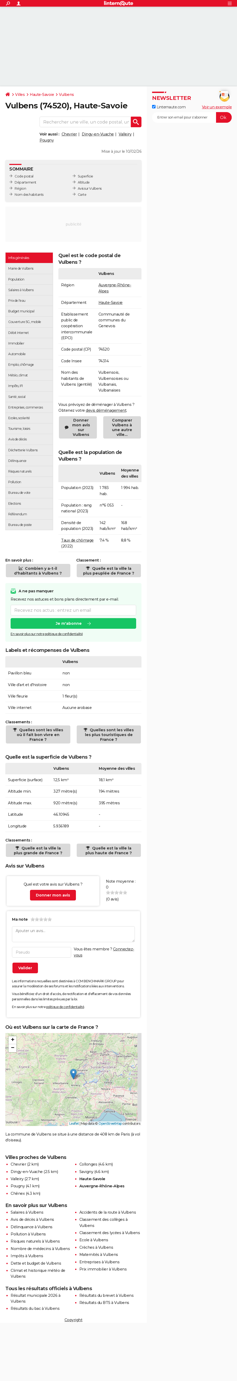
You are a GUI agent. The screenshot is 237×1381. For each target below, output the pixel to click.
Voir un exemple (217, 107)
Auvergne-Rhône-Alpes (101, 1186)
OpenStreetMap (110, 1123)
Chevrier (69, 134)
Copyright (73, 1320)
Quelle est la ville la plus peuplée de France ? (108, 571)
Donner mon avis (53, 895)
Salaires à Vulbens (27, 1212)
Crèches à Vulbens (96, 1247)
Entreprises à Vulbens (99, 1262)
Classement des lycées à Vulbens (109, 1232)
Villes (20, 94)
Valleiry (125, 134)
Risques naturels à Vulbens (35, 1241)
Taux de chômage (77, 540)
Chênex (18, 1193)
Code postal (24, 176)
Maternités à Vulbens (98, 1254)
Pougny (47, 140)
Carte (82, 195)
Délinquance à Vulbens (32, 1227)
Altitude (84, 182)
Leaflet (74, 1123)
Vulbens (66, 94)
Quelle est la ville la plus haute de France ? (108, 850)
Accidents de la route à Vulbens (107, 1212)
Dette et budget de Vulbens (36, 1263)
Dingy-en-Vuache (98, 134)
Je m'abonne (69, 623)
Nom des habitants (29, 195)
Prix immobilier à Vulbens (103, 1269)
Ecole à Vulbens (93, 1240)
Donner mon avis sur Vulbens (81, 427)
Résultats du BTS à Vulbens (104, 1302)
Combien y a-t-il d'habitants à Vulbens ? (38, 571)
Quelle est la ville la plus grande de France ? (38, 850)
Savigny (86, 1171)
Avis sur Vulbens (90, 188)
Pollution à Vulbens (28, 1234)
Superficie (85, 176)
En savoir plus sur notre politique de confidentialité (47, 634)
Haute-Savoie (42, 94)
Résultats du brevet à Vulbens (106, 1295)
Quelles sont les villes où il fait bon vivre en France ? (40, 735)
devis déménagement (106, 410)
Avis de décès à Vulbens (32, 1219)
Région (20, 188)
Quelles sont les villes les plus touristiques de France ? (109, 735)
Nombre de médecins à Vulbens (40, 1248)
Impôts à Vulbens (27, 1255)
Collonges (88, 1164)
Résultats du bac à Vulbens (35, 1308)
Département (25, 182)
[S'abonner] (192, 117)
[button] (73, 1074)
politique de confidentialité (65, 1007)
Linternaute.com (169, 107)
